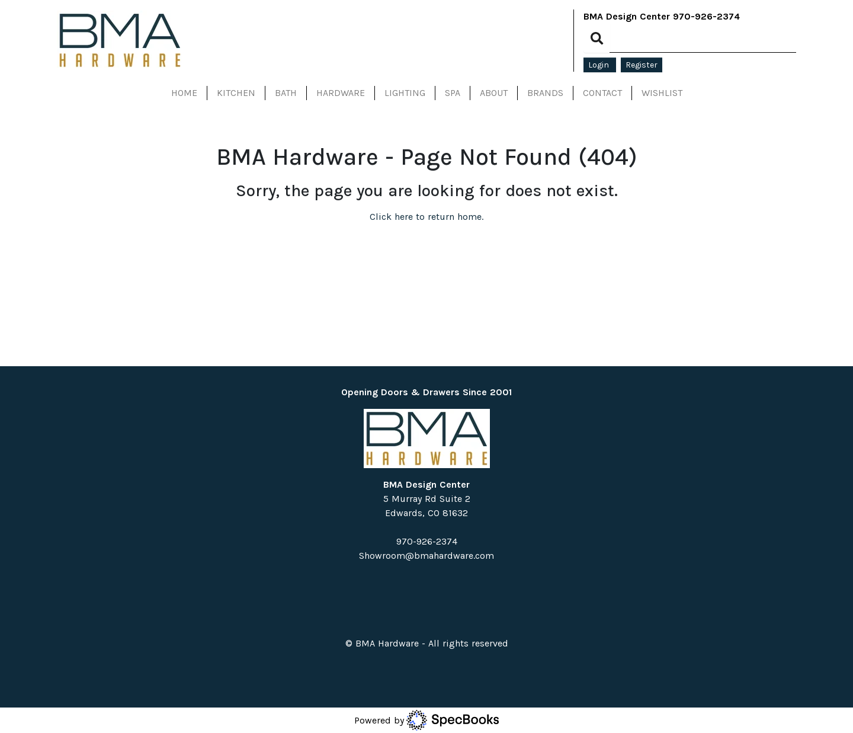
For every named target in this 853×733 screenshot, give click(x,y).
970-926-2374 (706, 16)
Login (599, 65)
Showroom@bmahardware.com (426, 555)
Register (642, 65)
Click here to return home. (426, 216)
